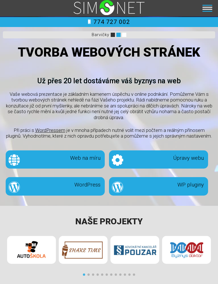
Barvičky (100, 34)
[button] (84, 274)
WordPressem (50, 130)
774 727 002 (109, 21)
